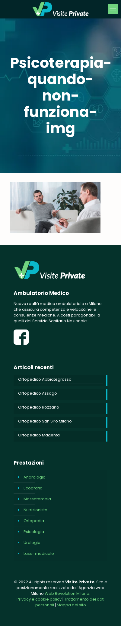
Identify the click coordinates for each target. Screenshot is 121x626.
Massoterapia (37, 499)
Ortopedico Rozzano (38, 407)
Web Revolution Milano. (67, 593)
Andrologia (35, 477)
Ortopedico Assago (37, 393)
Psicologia (34, 532)
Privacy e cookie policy (39, 599)
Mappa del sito (71, 605)
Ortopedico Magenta (39, 435)
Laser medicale (39, 553)
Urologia (32, 542)
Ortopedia (34, 521)
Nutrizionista (35, 510)
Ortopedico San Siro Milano (45, 421)
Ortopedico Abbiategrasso (45, 379)
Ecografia (33, 488)
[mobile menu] (113, 9)
